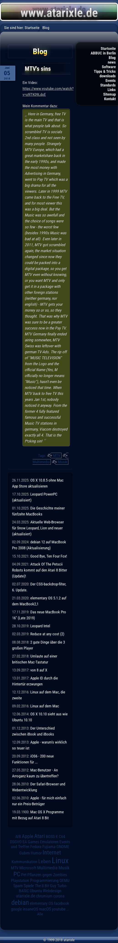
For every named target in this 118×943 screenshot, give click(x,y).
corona (58, 896)
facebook (61, 903)
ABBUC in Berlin (103, 53)
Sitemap (109, 94)
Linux (60, 860)
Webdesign (52, 890)
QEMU (64, 880)
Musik (62, 462)
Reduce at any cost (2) (47, 634)
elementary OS (41, 903)
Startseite (108, 48)
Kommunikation (24, 861)
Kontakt (110, 99)
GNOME (62, 846)
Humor (36, 853)
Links (112, 89)
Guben (24, 853)
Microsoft (27, 867)
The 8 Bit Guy (45, 885)
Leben (44, 861)
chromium (44, 896)
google (16, 909)
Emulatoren (49, 841)
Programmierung (44, 880)
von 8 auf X (38, 670)
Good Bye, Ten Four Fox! (48, 556)
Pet (23, 875)
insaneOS (30, 909)
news (112, 62)
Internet (52, 852)
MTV (56, 455)
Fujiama (49, 846)
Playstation (20, 880)
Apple (27, 836)
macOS (45, 909)
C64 (62, 836)
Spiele (29, 885)
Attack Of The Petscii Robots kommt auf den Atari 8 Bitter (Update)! (39, 570)
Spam (18, 885)
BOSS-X (52, 836)
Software (109, 67)
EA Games (31, 842)
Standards (108, 85)
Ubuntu (36, 890)
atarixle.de (25, 896)
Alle (40, 914)
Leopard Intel (40, 626)
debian (20, 902)
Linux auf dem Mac (44, 706)
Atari (39, 836)
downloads (108, 76)
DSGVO (16, 842)
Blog (112, 57)
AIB (18, 836)
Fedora (35, 846)
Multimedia (41, 462)
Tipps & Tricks (105, 71)
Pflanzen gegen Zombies (47, 875)
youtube (59, 909)
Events (110, 80)
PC (16, 874)
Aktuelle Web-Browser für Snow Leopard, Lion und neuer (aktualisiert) (38, 528)
